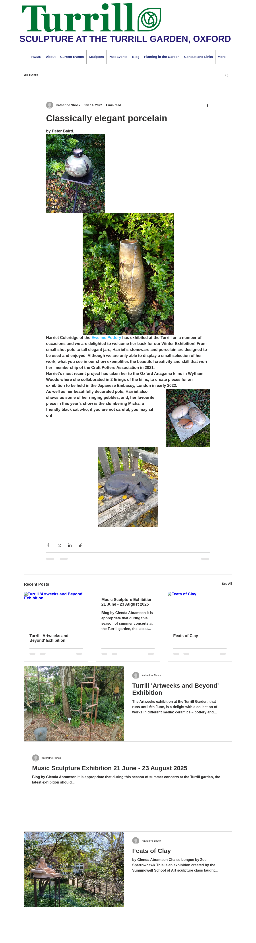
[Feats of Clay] (200, 610)
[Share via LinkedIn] (70, 545)
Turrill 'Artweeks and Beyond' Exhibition (48, 638)
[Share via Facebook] (48, 545)
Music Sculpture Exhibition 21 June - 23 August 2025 (127, 601)
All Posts (31, 75)
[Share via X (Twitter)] (59, 545)
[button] (226, 75)
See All (227, 583)
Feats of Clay (185, 636)
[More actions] (207, 105)
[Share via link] (81, 545)
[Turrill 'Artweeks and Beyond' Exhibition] (56, 610)
